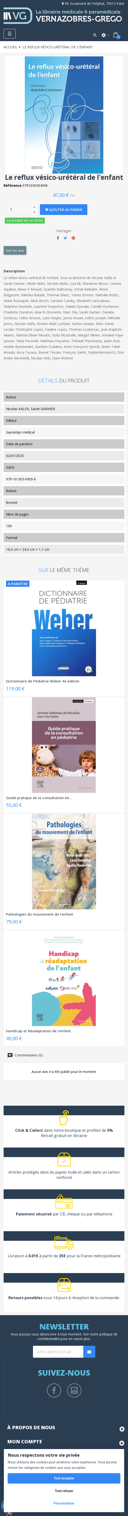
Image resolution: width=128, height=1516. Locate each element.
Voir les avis (15, 250)
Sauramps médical (20, 432)
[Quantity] (20, 209)
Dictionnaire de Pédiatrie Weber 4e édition (42, 681)
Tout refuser (64, 1491)
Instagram (74, 1390)
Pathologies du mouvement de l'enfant (39, 914)
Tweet (65, 238)
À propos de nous (31, 1427)
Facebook (54, 1390)
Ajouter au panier (63, 209)
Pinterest (73, 238)
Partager (58, 238)
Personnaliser (64, 1503)
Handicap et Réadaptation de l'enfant (38, 1030)
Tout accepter (64, 1478)
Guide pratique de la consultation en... (39, 797)
